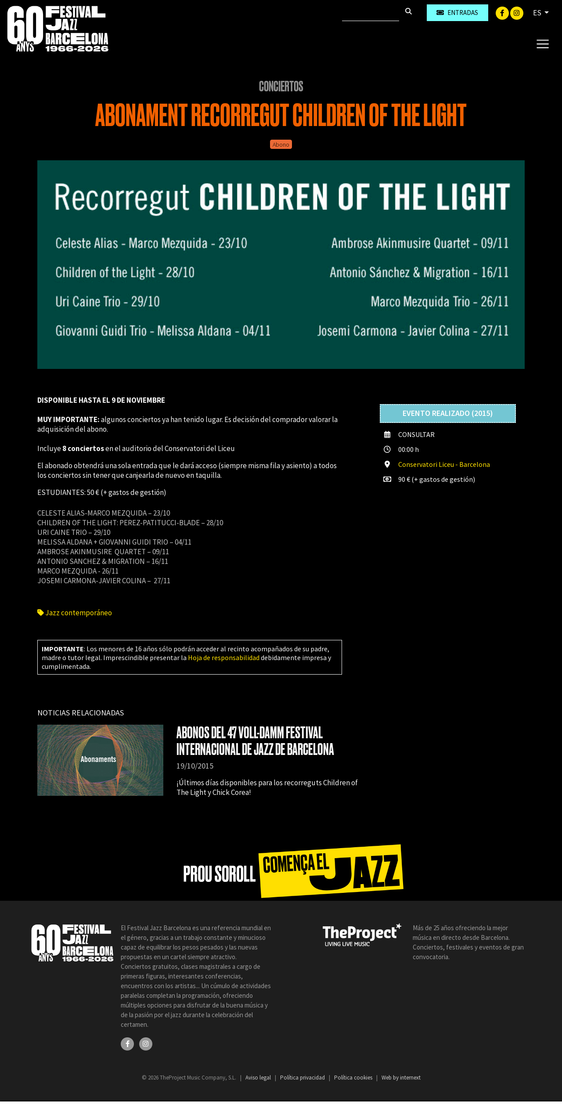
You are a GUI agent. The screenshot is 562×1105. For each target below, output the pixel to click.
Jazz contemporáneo (74, 613)
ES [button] (538, 13)
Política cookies (354, 1077)
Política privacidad (303, 1077)
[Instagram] (516, 12)
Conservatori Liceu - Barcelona (444, 464)
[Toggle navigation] (542, 43)
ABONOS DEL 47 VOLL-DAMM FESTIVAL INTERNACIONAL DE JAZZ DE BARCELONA (255, 741)
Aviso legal (258, 1077)
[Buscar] (370, 12)
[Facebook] (503, 12)
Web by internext (401, 1077)
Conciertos (281, 86)
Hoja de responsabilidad (223, 657)
